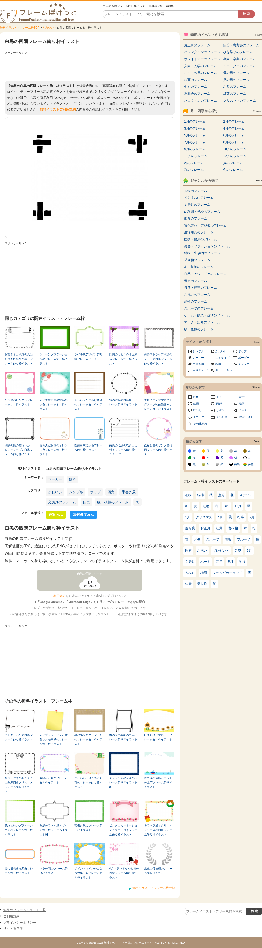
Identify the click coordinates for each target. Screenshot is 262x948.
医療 (188, 550)
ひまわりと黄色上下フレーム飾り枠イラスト (158, 737)
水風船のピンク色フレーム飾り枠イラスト (19, 402)
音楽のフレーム (195, 281)
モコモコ (198, 417)
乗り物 (202, 584)
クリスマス (204, 517)
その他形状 (200, 423)
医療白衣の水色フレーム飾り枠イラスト (88, 447)
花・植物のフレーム (199, 267)
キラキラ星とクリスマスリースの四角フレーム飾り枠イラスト (158, 830)
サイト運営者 (13, 928)
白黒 (86, 502)
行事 (240, 517)
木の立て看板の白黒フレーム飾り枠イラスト (123, 737)
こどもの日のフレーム (200, 73)
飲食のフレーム (195, 218)
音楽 (238, 550)
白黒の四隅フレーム (89, 573)
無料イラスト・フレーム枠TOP (19, 27)
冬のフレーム (233, 170)
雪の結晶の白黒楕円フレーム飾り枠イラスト (123, 402)
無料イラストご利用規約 (58, 109)
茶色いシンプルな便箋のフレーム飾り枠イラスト (88, 404)
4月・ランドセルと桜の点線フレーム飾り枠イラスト (124, 873)
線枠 (72, 479)
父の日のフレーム (236, 80)
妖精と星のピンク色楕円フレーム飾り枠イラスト (158, 450)
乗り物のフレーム (197, 260)
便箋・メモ (246, 417)
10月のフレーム (235, 149)
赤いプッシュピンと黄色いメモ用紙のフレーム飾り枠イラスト (54, 739)
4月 (220, 517)
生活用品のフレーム (199, 232)
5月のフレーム (195, 135)
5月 (230, 561)
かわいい (48, 27)
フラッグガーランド (227, 573)
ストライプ (222, 357)
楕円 (242, 403)
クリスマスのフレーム (239, 100)
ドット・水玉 (223, 370)
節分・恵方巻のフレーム (241, 45)
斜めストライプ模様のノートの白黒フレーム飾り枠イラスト (158, 359)
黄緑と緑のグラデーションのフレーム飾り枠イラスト (19, 830)
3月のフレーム (195, 128)
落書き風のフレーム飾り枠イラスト (88, 828)
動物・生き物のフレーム (202, 253)
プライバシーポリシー (19, 922)
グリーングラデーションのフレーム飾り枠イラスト (54, 359)
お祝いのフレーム (197, 294)
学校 (242, 561)
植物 (188, 495)
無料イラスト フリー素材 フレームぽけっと (129, 942)
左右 (242, 397)
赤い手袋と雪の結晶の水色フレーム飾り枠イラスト (54, 404)
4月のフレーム (234, 128)
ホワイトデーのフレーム (202, 59)
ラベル (243, 410)
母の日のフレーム (236, 73)
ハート (205, 561)
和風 (218, 364)
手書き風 (129, 492)
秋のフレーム (194, 170)
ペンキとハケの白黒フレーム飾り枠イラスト (19, 737)
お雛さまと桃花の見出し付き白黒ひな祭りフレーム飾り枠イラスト (19, 359)
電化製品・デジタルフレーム (205, 225)
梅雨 (203, 573)
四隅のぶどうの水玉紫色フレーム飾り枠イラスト (123, 359)
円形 (219, 403)
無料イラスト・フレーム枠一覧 (153, 888)
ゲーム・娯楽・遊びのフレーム (207, 315)
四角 (111, 492)
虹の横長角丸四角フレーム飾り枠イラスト (19, 871)
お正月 (205, 528)
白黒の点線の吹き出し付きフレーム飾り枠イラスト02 (123, 450)
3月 (226, 506)
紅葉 (219, 528)
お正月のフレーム (197, 45)
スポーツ (212, 539)
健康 (188, 584)
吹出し (197, 410)
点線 (221, 495)
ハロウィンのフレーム (200, 100)
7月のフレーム (195, 142)
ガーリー (198, 357)
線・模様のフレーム (113, 502)
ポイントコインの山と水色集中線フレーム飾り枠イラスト (88, 873)
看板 (228, 539)
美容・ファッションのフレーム (207, 246)
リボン (220, 410)
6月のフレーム (234, 135)
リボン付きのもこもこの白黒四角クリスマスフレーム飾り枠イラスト (19, 784)
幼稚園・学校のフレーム (202, 211)
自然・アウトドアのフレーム (205, 274)
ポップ (95, 492)
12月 (238, 506)
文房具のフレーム (62, 502)
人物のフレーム (195, 191)
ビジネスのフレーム (199, 197)
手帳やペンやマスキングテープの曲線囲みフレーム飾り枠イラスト (158, 404)
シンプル (76, 492)
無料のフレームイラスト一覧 (24, 910)
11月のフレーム (195, 156)
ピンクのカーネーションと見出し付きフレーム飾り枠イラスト (123, 830)
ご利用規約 (58, 596)
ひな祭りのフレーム (238, 52)
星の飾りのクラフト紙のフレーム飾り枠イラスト (88, 739)
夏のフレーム (233, 163)
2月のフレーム (234, 121)
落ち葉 (190, 528)
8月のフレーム (234, 142)
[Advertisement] (90, 66)
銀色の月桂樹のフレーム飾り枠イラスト (158, 871)
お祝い (202, 550)
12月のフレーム (235, 156)
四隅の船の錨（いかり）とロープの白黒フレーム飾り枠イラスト (19, 450)
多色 (251, 464)
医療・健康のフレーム (200, 239)
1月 (187, 517)
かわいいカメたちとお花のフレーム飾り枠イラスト (88, 782)
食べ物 (233, 528)
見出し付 (221, 417)
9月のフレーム (195, 149)
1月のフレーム (195, 121)
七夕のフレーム (195, 86)
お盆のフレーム (234, 86)
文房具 (190, 561)
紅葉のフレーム (234, 93)
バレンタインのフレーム (202, 52)
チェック (243, 364)
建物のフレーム (195, 301)
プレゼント (221, 550)
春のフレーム (194, 163)
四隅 (196, 403)
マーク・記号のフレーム (202, 322)
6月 (249, 550)
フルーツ (243, 539)
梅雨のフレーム (195, 80)
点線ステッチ (201, 370)
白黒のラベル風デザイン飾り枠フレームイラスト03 (54, 830)
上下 (219, 397)
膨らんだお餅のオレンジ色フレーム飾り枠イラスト (54, 450)
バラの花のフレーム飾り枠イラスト (54, 871)
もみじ (190, 573)
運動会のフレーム (197, 93)
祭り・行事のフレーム (200, 287)
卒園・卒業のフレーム (239, 59)
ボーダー (243, 357)
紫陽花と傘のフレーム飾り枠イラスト (54, 780)
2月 (252, 517)
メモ (197, 539)
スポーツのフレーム (199, 308)
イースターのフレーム (239, 66)
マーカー (55, 479)
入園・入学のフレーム (200, 66)
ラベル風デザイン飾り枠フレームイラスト (88, 356)
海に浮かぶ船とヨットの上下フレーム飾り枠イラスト (158, 782)
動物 (206, 506)
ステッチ (245, 495)
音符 (219, 561)
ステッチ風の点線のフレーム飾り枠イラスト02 (123, 782)
